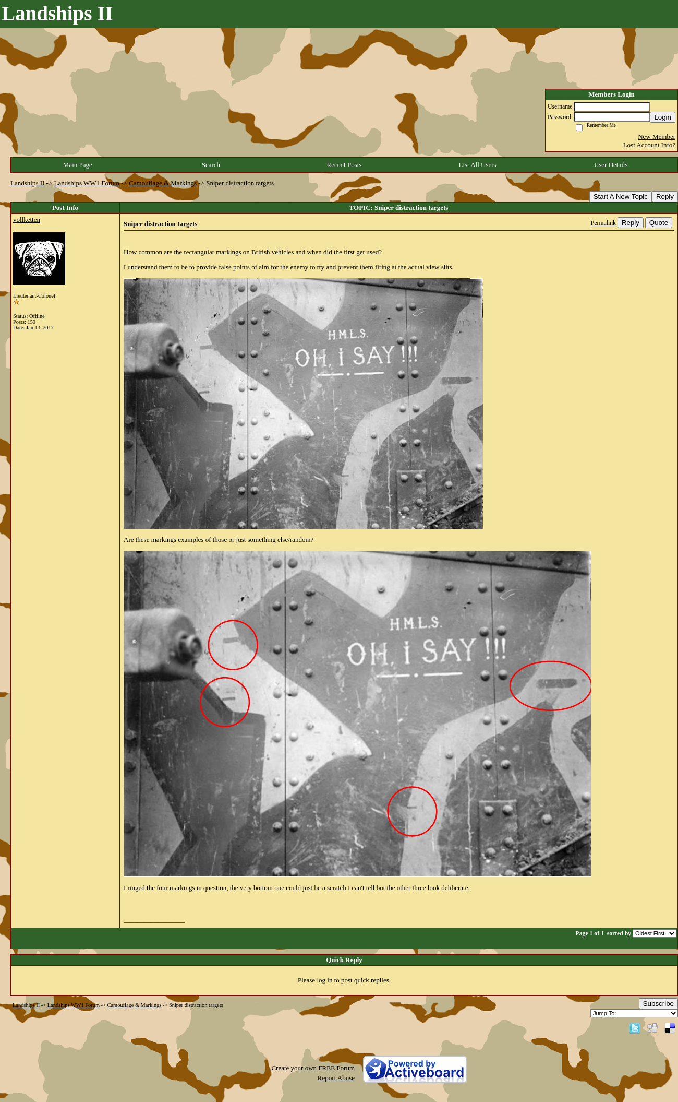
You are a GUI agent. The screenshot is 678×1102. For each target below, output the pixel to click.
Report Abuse (336, 1078)
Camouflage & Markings (163, 183)
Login (662, 117)
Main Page (77, 165)
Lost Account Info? (649, 145)
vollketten (26, 219)
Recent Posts (344, 165)
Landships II (27, 183)
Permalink (603, 223)
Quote (658, 223)
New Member (656, 136)
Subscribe (658, 1004)
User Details (611, 165)
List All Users (477, 165)
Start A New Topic (621, 196)
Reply (665, 196)
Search (211, 165)
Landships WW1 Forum (86, 183)
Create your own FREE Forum (313, 1068)
